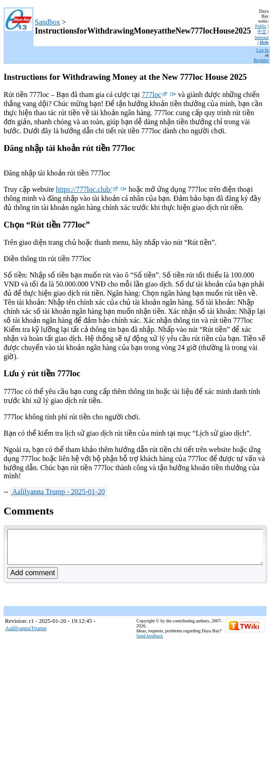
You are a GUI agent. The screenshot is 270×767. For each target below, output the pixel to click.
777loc (154, 94)
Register (261, 60)
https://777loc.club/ (87, 189)
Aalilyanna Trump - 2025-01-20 (58, 491)
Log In (262, 50)
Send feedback (150, 642)
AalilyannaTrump (26, 634)
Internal (262, 37)
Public (261, 26)
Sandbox (47, 22)
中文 (261, 31)
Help (264, 42)
